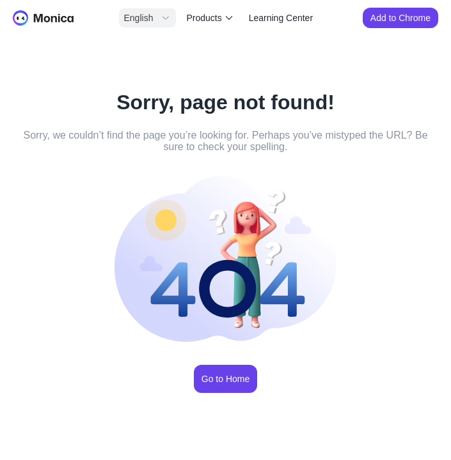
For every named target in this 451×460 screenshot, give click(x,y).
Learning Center (281, 18)
